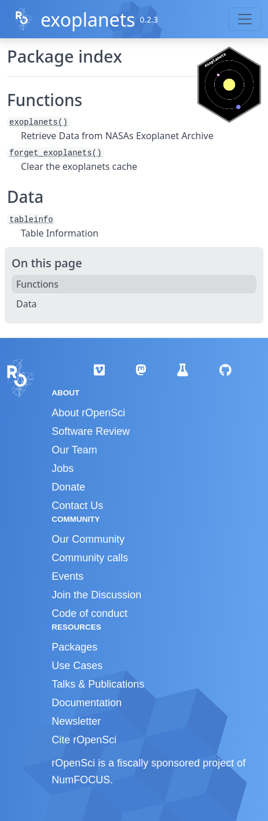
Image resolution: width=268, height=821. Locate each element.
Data (26, 303)
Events (67, 576)
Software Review (91, 431)
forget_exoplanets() (55, 153)
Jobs (63, 468)
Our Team (74, 450)
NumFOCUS (81, 780)
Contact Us (77, 505)
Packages (74, 647)
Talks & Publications (98, 684)
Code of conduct (89, 613)
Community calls (90, 558)
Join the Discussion (96, 595)
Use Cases (77, 665)
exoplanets (88, 19)
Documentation (87, 703)
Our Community (88, 539)
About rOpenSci (88, 413)
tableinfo (31, 219)
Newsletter (76, 721)
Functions (37, 284)
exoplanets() (38, 122)
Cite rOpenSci (84, 740)
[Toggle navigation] (245, 19)
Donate (68, 487)
